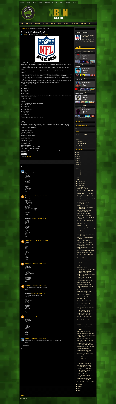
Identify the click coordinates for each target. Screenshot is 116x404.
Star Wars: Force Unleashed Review (85, 250)
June (79, 388)
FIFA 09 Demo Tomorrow (83, 298)
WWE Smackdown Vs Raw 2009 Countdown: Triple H (84, 292)
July (79, 386)
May (79, 390)
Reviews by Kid (79, 141)
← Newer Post (24, 162)
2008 (77, 179)
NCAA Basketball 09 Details (83, 294)
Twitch (22, 2)
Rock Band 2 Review (82, 267)
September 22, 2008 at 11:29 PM (39, 196)
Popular (78, 32)
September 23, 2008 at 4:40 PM (39, 263)
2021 (77, 154)
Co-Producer (85, 64)
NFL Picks (28, 28)
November (80, 183)
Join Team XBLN (74, 23)
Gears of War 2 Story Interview (84, 215)
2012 (77, 172)
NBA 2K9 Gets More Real (83, 223)
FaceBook (61, 2)
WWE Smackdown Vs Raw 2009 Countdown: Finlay (84, 371)
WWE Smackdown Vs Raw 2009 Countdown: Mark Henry (84, 314)
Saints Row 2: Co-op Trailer (83, 296)
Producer (85, 105)
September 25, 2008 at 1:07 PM (38, 293)
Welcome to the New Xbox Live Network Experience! (84, 272)
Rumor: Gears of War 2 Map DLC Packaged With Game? (85, 196)
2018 (77, 160)
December (80, 181)
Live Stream (45, 23)
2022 (77, 152)
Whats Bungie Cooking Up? (83, 213)
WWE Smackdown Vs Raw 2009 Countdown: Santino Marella (84, 379)
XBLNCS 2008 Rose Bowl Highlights (85, 333)
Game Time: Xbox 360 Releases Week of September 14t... (86, 275)
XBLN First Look (79, 137)
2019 (77, 158)
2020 (77, 156)
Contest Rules (23, 401)
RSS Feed (74, 2)
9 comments (45, 34)
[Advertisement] (39, 389)
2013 (77, 170)
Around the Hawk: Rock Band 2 (84, 280)
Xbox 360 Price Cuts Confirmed (84, 368)
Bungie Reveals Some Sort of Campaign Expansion (84, 211)
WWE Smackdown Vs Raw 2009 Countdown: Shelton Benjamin (85, 344)
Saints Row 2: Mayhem (82, 188)
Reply (26, 191)
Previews (53, 23)
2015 (77, 166)
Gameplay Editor (85, 92)
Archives (85, 32)
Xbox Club (54, 2)
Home (22, 23)
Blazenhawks (28, 263)
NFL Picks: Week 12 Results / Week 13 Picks (88, 36)
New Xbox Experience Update (84, 284)
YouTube (28, 2)
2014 (77, 168)
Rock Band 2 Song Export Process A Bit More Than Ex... (85, 354)
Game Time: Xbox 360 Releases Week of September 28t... (86, 199)
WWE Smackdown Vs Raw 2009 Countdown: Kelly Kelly (84, 351)
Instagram (47, 2)
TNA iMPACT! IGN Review (83, 323)
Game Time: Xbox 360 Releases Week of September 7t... (86, 336)
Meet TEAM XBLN (29, 23)
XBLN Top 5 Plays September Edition (85, 193)
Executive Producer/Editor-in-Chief (85, 51)
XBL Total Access (80, 134)
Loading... (77, 128)
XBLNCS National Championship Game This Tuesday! (85, 226)
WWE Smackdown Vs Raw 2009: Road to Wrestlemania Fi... (85, 311)
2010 (77, 176)
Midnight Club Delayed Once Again (85, 346)
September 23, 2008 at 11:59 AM (40, 240)
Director (85, 78)
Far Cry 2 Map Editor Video (83, 338)
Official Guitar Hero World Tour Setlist (86, 269)
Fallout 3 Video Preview (82, 205)
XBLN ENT (78, 145)
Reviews (59, 23)
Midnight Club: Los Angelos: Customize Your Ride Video (84, 366)
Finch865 (27, 316)
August (79, 384)
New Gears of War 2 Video (83, 282)
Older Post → (70, 162)
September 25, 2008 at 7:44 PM (39, 338)
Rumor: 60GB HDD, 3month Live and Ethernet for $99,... (85, 304)
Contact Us (91, 23)
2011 (77, 174)
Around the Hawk (80, 143)
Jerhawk (26, 34)
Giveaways (37, 23)
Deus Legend (28, 196)
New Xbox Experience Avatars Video (85, 232)
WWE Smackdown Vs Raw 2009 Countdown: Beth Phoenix (84, 362)
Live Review (78, 139)
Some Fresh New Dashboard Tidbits (85, 381)
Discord (40, 2)
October (80, 185)
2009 (77, 177)
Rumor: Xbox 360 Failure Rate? (84, 331)
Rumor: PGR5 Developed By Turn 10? (85, 240)
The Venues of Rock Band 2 (83, 348)
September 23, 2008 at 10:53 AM (38, 218)
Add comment (25, 345)
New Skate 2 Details (82, 289)
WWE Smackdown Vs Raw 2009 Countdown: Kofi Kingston (84, 325)
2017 (77, 162)
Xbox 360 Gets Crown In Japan (84, 242)
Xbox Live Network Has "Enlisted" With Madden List (85, 287)
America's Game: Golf (82, 373)
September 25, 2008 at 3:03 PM (37, 316)
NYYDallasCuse (28, 240)
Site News (66, 23)
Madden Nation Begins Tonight (84, 252)
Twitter (34, 2)
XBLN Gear (68, 2)
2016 (77, 164)
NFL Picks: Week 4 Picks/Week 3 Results (33, 32)
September (80, 187)
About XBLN (83, 23)
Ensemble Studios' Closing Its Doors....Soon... (84, 301)
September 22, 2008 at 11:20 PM (39, 171)
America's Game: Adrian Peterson (85, 356)
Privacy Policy (23, 398)
